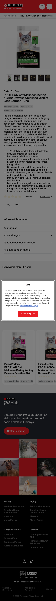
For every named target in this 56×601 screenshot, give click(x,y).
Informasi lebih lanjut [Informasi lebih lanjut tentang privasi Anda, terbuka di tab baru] (29, 306)
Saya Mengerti (28, 314)
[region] (28, 300)
